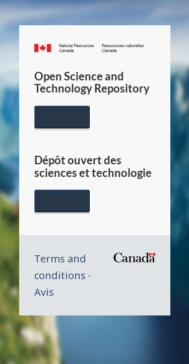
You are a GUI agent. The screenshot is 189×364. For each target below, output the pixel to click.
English (62, 117)
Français (62, 201)
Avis (44, 292)
